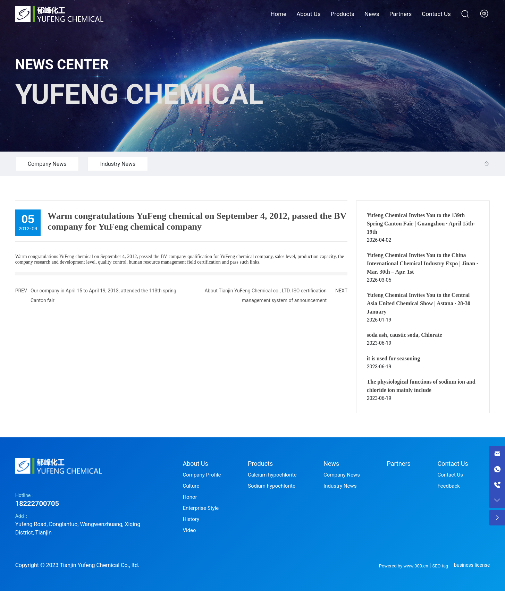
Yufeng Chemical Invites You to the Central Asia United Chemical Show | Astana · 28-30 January (419, 303)
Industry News (117, 164)
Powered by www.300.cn (403, 565)
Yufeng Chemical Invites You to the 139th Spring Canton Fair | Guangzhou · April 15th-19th (421, 223)
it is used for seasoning (393, 358)
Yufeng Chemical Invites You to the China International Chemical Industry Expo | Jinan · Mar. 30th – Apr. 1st (422, 263)
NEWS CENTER (62, 65)
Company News (47, 164)
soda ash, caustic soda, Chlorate (404, 335)
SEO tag (440, 565)
